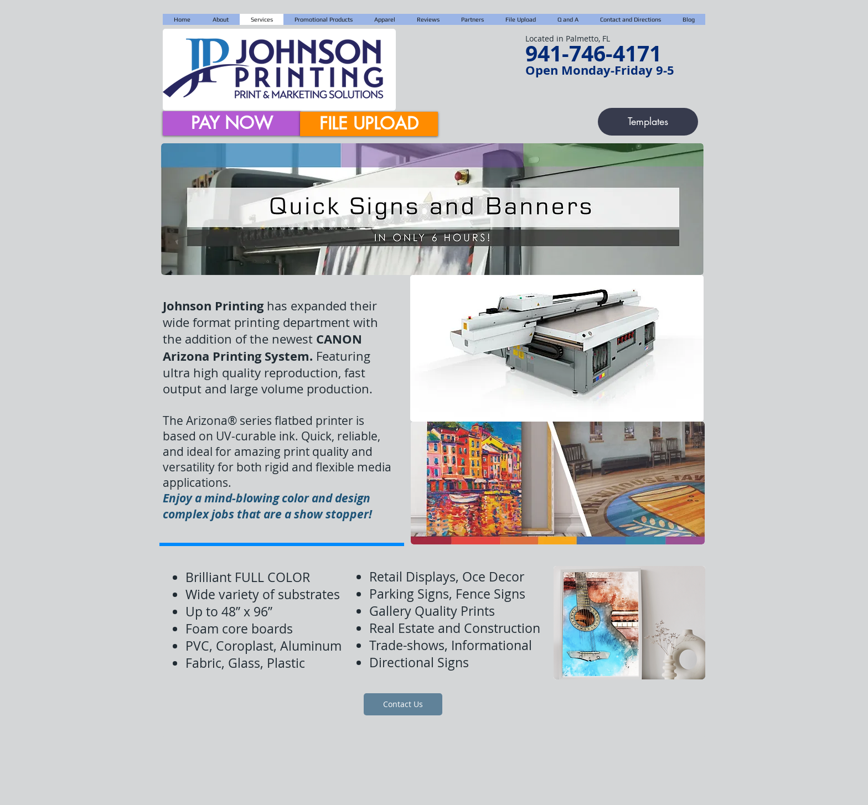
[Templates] (648, 122)
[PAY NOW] (232, 123)
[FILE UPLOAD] (369, 124)
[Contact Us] (403, 704)
